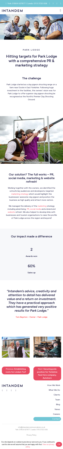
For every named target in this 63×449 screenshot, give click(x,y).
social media (35, 209)
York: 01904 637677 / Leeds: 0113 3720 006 (31, 430)
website (11, 212)
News (57, 409)
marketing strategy (19, 194)
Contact (56, 419)
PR (28, 209)
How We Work (53, 385)
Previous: (16, 370)
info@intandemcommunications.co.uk (31, 427)
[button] (6, 347)
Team (57, 399)
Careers (56, 414)
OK (59, 444)
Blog (58, 404)
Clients (57, 395)
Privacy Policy (31, 435)
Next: (47, 373)
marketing (42, 206)
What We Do (54, 390)
